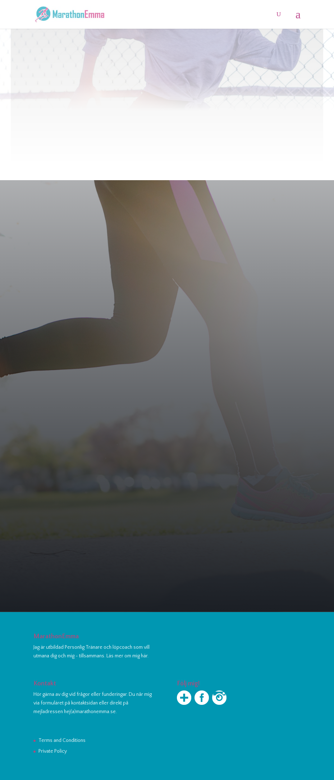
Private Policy (52, 751)
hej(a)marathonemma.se (90, 712)
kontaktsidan (84, 703)
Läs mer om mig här (126, 656)
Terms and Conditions (62, 740)
